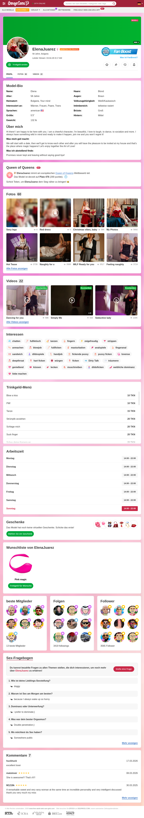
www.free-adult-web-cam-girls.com (42, 808)
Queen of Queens (64, 173)
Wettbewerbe (64, 10)
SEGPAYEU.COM (84, 808)
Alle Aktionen (50, 9)
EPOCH (71, 808)
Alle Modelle (8, 10)
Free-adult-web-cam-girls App (87, 9)
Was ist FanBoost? (129, 57)
